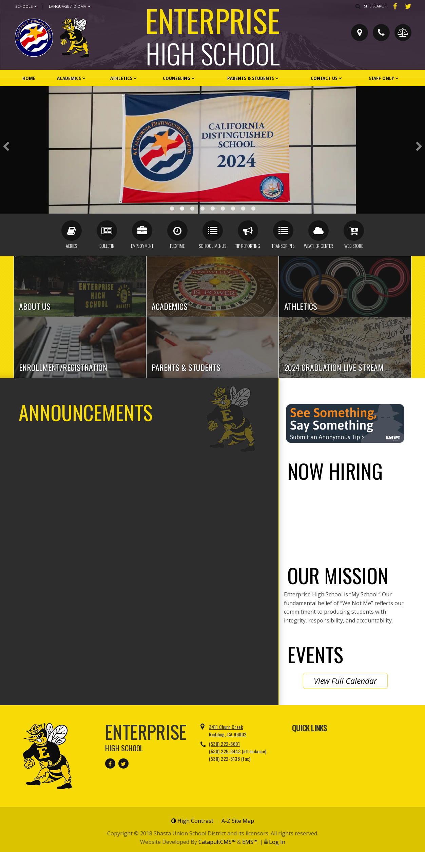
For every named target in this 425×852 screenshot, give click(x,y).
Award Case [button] (172, 208)
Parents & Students (250, 78)
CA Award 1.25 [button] (233, 208)
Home (28, 78)
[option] (212, 150)
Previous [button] (6, 146)
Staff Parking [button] (212, 208)
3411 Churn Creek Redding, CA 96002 (228, 730)
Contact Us (324, 78)
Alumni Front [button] (243, 208)
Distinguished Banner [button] (182, 208)
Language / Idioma (69, 6)
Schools (26, 6)
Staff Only (381, 78)
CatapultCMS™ (217, 842)
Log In (277, 842)
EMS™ (249, 842)
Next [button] (419, 146)
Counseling (176, 78)
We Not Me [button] (253, 208)
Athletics (121, 78)
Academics (69, 78)
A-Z (237, 821)
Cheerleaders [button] (202, 208)
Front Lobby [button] (222, 208)
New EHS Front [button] (192, 208)
